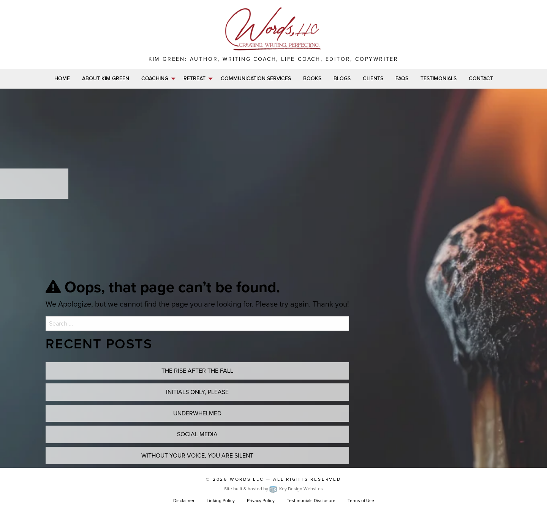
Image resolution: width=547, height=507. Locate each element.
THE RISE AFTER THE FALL (197, 370)
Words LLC (247, 479)
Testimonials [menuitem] (439, 79)
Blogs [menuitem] (342, 79)
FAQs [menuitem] (401, 79)
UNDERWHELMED (197, 413)
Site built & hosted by (273, 488)
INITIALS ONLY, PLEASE (197, 392)
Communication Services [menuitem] (256, 79)
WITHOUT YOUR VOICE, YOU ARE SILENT (197, 455)
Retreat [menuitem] (194, 79)
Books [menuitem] (312, 79)
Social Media (197, 434)
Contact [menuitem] (481, 79)
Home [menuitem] (62, 79)
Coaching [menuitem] (154, 79)
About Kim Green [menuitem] (105, 79)
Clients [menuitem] (373, 79)
